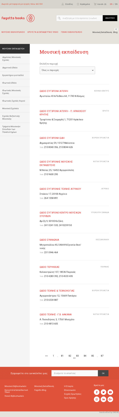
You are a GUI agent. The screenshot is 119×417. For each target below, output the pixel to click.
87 (102, 356)
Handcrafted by (109, 412)
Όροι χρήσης (70, 398)
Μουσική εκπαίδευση (44, 386)
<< (46, 356)
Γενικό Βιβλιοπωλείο (14, 396)
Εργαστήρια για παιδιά (13, 75)
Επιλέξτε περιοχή (49, 64)
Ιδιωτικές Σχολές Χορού (13, 101)
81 (62, 356)
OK (103, 373)
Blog (115, 32)
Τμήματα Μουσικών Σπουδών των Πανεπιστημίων (11, 129)
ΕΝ (116, 4)
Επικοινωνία (69, 390)
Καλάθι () (100, 4)
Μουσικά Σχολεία (10, 108)
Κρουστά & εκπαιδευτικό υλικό (16, 391)
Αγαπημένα (83, 4)
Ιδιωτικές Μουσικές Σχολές (11, 91)
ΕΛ (111, 4)
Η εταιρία (68, 386)
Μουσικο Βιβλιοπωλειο (13, 33)
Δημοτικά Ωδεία (9, 67)
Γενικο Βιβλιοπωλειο (71, 33)
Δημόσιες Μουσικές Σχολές (11, 58)
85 (92, 356)
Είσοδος (67, 4)
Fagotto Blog (40, 390)
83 (77, 356)
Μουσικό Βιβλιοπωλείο (15, 386)
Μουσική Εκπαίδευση (102, 32)
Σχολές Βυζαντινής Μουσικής (11, 117)
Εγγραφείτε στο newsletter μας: (29, 373)
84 (85, 356)
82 (70, 356)
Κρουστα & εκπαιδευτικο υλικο (43, 33)
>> (74, 358)
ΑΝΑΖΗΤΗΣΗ (110, 18)
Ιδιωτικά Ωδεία (9, 83)
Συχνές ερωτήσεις (72, 394)
